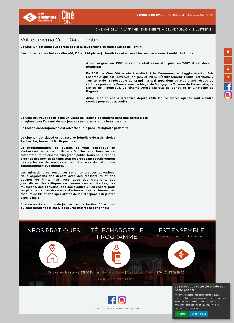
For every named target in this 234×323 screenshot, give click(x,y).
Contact (151, 272)
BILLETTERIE (202, 29)
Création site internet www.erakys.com (117, 308)
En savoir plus (199, 313)
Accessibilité (135, 272)
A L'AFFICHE (129, 29)
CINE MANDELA (107, 29)
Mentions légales (112, 272)
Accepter (181, 313)
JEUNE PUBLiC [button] (177, 29)
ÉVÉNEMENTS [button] (150, 29)
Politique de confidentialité (116, 279)
